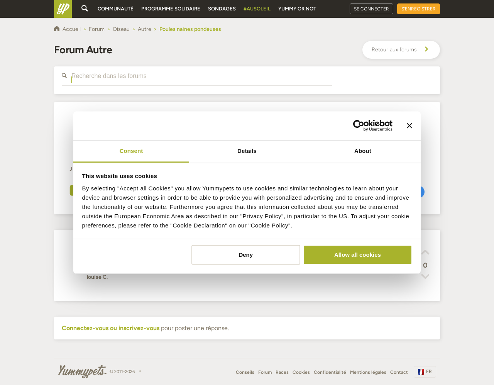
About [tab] (362, 151)
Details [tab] (247, 151)
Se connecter (371, 9)
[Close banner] (409, 125)
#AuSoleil (257, 9)
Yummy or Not (297, 9)
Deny (246, 254)
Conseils (245, 372)
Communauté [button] (116, 9)
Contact (399, 372)
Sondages (222, 9)
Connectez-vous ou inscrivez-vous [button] (110, 328)
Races (282, 372)
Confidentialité (330, 372)
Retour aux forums (401, 50)
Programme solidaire (170, 9)
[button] (425, 253)
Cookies (301, 372)
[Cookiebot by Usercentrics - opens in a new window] (358, 125)
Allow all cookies (357, 254)
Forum (265, 372)
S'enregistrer (418, 9)
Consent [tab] (131, 151)
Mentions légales (368, 372)
